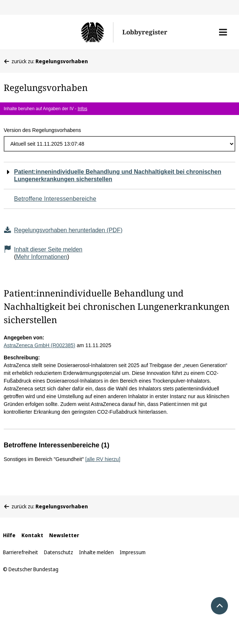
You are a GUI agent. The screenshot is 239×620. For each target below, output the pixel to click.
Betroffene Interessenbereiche (55, 199)
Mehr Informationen (41, 257)
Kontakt (32, 535)
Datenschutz (58, 552)
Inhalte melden (96, 552)
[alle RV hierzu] (102, 459)
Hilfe (9, 535)
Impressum (133, 552)
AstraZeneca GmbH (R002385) (39, 345)
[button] (222, 32)
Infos (82, 108)
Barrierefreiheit (20, 552)
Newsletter (64, 535)
